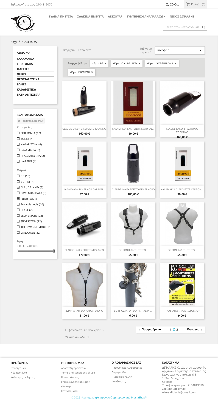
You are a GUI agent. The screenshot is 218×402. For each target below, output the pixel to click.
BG (25, 176)
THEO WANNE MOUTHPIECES (36, 227)
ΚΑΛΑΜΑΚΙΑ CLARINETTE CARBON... (182, 189)
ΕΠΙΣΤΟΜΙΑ (25, 64)
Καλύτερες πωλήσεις (23, 377)
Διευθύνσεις (119, 381)
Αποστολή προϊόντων (73, 368)
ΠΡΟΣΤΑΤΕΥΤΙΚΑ (28, 79)
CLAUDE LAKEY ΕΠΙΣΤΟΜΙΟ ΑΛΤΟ (84, 250)
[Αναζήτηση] (185, 27)
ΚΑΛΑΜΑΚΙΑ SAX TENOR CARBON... (84, 189)
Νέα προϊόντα (19, 372)
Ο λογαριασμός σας (126, 363)
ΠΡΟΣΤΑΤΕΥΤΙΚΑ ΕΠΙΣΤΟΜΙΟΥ (182, 310)
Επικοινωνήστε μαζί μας (75, 381)
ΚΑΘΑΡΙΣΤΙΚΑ (26, 89)
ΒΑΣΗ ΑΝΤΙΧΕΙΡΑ (28, 95)
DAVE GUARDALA (33, 193)
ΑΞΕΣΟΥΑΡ (115, 16)
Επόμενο (195, 330)
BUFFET (27, 181)
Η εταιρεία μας (70, 377)
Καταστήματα (69, 391)
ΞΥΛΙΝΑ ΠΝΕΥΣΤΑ (61, 16)
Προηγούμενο (149, 330)
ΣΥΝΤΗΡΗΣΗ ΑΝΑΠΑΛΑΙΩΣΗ (146, 16)
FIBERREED (29, 198)
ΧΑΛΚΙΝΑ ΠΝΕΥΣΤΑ (90, 16)
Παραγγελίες (119, 372)
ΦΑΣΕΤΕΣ (23, 69)
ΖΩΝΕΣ (21, 84)
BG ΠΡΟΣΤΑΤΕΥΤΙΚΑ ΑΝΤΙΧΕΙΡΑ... (133, 310)
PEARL (27, 210)
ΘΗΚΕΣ (21, 74)
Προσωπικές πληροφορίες (127, 367)
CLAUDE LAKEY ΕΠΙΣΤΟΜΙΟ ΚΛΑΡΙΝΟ (84, 128)
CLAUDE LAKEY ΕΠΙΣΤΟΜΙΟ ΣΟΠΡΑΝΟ (182, 130)
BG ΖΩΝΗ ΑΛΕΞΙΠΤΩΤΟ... (133, 250)
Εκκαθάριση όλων (30, 120)
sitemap (66, 386)
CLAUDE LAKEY (32, 187)
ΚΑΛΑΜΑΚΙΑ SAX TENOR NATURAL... (133, 128)
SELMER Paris (32, 215)
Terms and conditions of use (78, 372)
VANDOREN (31, 232)
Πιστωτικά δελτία (122, 376)
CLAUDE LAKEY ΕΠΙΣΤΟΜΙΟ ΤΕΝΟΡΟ (133, 189)
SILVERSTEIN (31, 221)
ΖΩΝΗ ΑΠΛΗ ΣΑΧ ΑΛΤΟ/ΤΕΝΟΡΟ (84, 310)
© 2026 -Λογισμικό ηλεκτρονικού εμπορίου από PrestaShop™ (109, 397)
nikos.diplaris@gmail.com (179, 392)
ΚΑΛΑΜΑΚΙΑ (25, 59)
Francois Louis (32, 204)
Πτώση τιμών (18, 368)
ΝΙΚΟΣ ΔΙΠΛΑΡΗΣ (182, 16)
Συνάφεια (180, 50)
